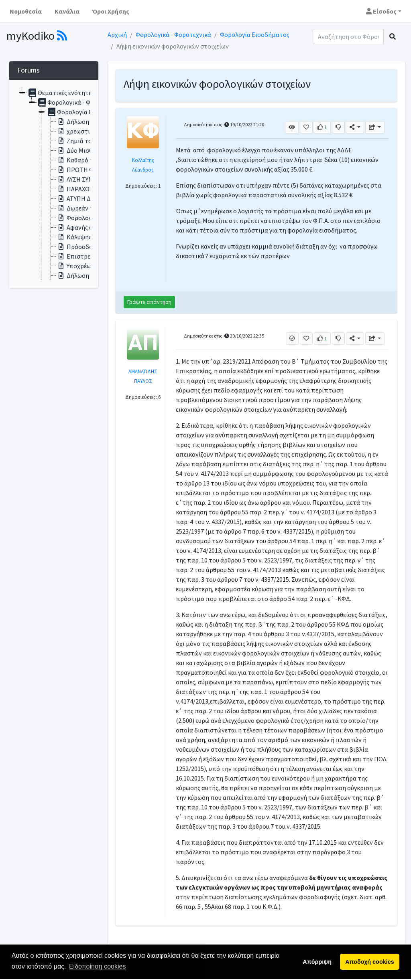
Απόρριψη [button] (317, 962)
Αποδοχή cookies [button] (369, 962)
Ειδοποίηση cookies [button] (97, 966)
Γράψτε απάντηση (149, 301)
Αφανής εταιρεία (84, 227)
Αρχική (117, 34)
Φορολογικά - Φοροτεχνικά (173, 34)
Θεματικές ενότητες (60, 92)
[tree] (53, 184)
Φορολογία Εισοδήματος (254, 34)
